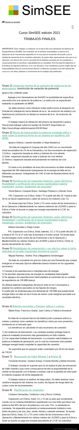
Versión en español (12, 22)
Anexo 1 (43, 356)
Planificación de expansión (29, 390)
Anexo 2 (55, 356)
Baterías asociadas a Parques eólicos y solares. (39, 306)
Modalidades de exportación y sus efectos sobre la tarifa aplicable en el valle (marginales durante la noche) (39, 250)
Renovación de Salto (25, 356)
